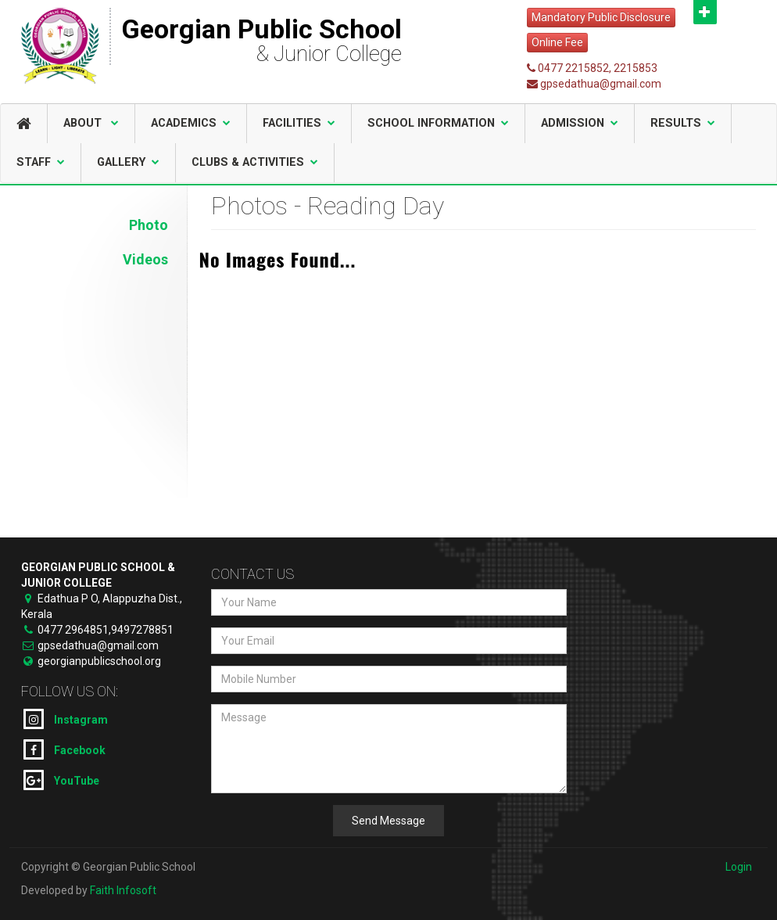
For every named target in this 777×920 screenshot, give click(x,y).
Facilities (299, 123)
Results (682, 123)
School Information (438, 123)
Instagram (65, 719)
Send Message (388, 820)
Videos (145, 259)
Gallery (128, 162)
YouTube (61, 780)
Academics (191, 123)
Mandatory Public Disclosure (601, 17)
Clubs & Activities (255, 162)
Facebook (64, 749)
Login (738, 867)
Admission (579, 123)
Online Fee (557, 42)
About (91, 123)
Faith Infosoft (123, 890)
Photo (148, 225)
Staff (40, 162)
